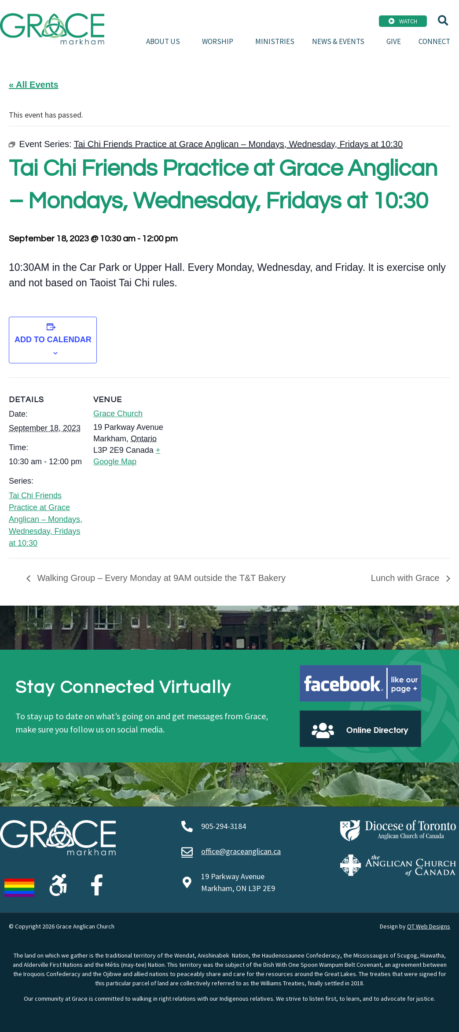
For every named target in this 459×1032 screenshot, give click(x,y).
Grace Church (118, 413)
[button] (443, 20)
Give (393, 41)
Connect (434, 41)
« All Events (34, 84)
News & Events (340, 41)
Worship (220, 41)
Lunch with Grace (406, 578)
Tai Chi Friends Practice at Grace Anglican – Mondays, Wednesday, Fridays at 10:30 (45, 519)
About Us (165, 41)
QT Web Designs (428, 926)
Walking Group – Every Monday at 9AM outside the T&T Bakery (160, 578)
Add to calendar (53, 339)
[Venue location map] (224, 438)
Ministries (274, 41)
